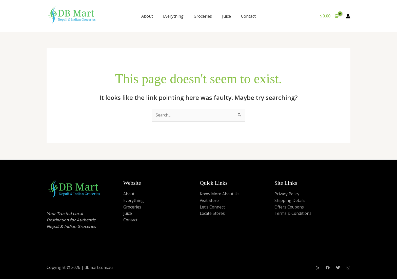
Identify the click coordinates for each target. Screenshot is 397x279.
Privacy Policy (287, 194)
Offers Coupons (289, 207)
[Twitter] (338, 268)
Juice (226, 16)
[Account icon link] (348, 16)
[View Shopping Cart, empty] (329, 16)
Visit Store (209, 200)
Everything (173, 16)
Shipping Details (290, 200)
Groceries (203, 16)
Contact (248, 16)
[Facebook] (328, 268)
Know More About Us (220, 194)
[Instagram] (348, 268)
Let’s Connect (212, 207)
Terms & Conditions (293, 213)
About (147, 16)
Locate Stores (213, 213)
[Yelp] (317, 268)
